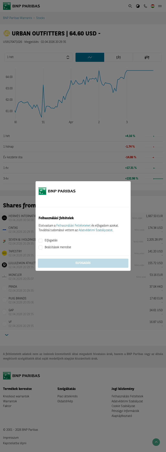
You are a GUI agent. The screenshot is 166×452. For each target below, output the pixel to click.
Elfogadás (51, 240)
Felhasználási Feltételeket (73, 225)
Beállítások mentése (58, 247)
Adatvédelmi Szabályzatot (96, 230)
